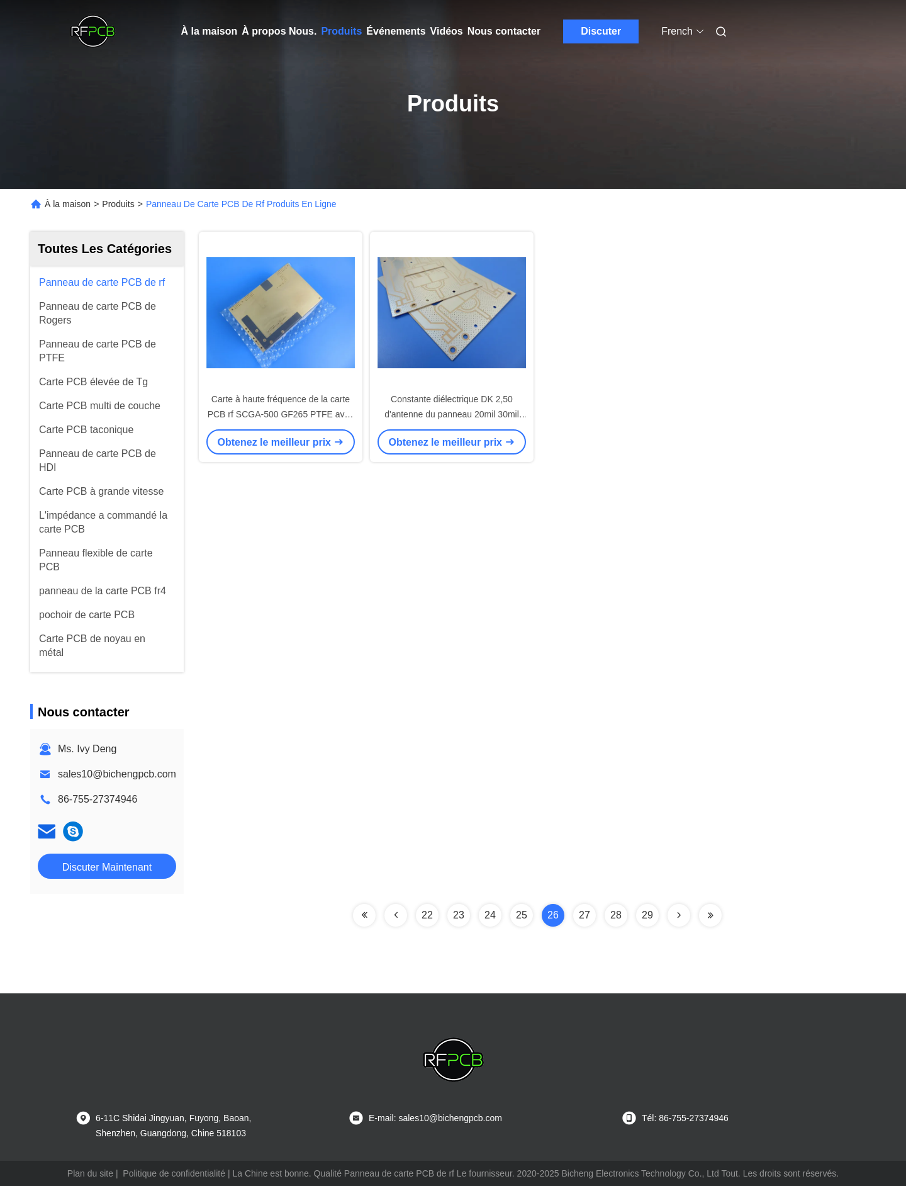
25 (521, 915)
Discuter (601, 31)
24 (490, 915)
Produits (341, 31)
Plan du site (90, 1173)
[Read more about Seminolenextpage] (364, 915)
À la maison (209, 31)
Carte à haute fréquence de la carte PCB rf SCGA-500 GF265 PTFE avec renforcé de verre (281, 414)
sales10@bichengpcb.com (117, 774)
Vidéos (446, 31)
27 (584, 915)
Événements (395, 31)
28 (616, 915)
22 (427, 915)
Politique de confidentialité (174, 1173)
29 (647, 915)
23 (458, 915)
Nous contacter (503, 31)
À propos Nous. (279, 31)
